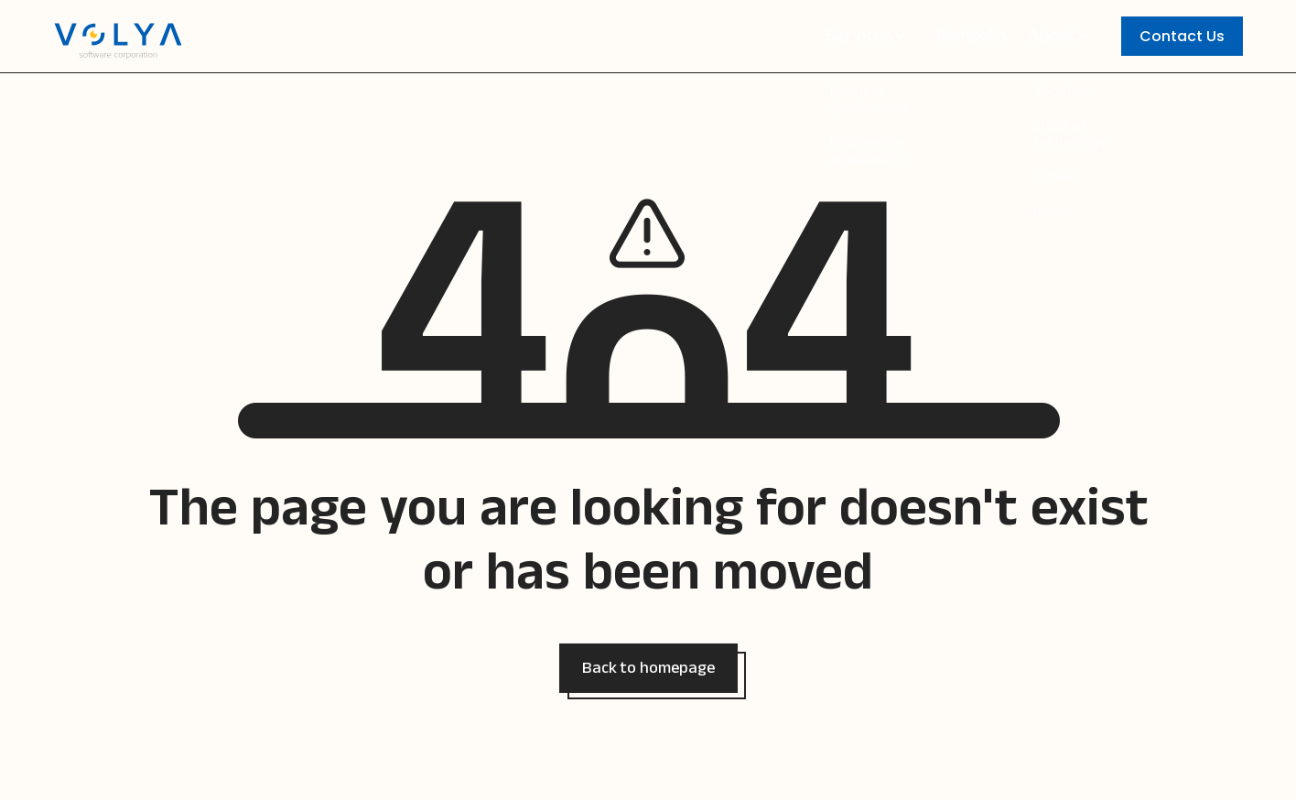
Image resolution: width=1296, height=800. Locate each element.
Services (869, 39)
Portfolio (975, 39)
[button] (648, 668)
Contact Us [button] (1182, 36)
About (1057, 39)
